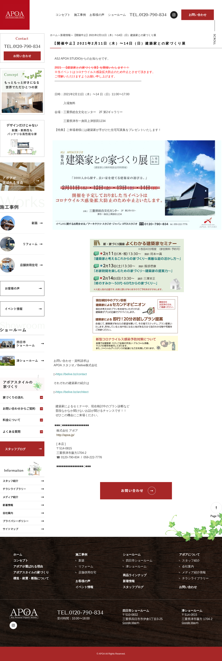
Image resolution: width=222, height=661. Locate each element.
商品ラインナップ (135, 575)
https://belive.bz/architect (72, 392)
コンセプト (63, 14)
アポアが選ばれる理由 (28, 566)
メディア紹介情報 (194, 572)
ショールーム (117, 14)
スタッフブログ (133, 587)
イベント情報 (84, 587)
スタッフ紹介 (191, 560)
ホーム (54, 35)
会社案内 (188, 566)
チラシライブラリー (195, 578)
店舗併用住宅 (87, 572)
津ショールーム (136, 566)
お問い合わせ (197, 14)
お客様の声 (97, 14)
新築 (81, 560)
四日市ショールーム (139, 560)
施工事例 (80, 14)
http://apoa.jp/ (65, 435)
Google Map (129, 622)
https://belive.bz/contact (71, 374)
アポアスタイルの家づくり (31, 572)
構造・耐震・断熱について (31, 578)
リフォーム (85, 566)
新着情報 (65, 35)
